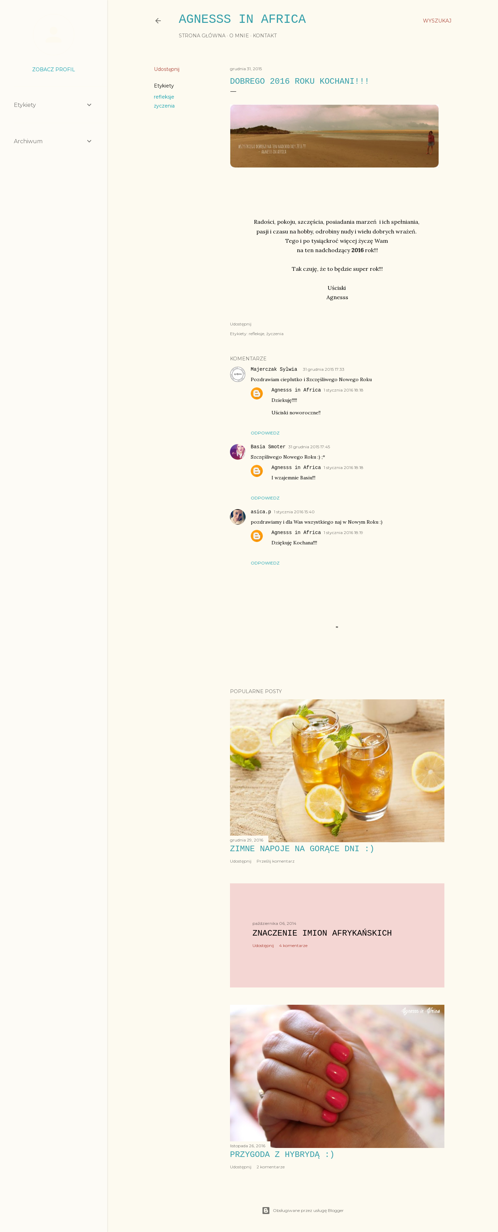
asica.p (261, 512)
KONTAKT (265, 36)
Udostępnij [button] (166, 69)
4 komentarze (293, 945)
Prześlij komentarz (276, 861)
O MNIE (239, 36)
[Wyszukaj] (437, 20)
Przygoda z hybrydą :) (282, 1154)
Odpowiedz (265, 432)
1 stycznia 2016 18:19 (343, 532)
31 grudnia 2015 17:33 (323, 369)
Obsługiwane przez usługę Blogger (303, 1210)
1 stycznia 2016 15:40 (294, 511)
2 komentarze (271, 1166)
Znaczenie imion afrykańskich (322, 933)
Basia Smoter (268, 447)
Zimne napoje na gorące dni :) (302, 849)
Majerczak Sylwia (275, 369)
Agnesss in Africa (242, 19)
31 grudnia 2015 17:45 (309, 446)
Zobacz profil (53, 69)
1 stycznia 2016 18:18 (343, 390)
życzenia (164, 106)
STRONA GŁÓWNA (202, 36)
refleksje (164, 97)
